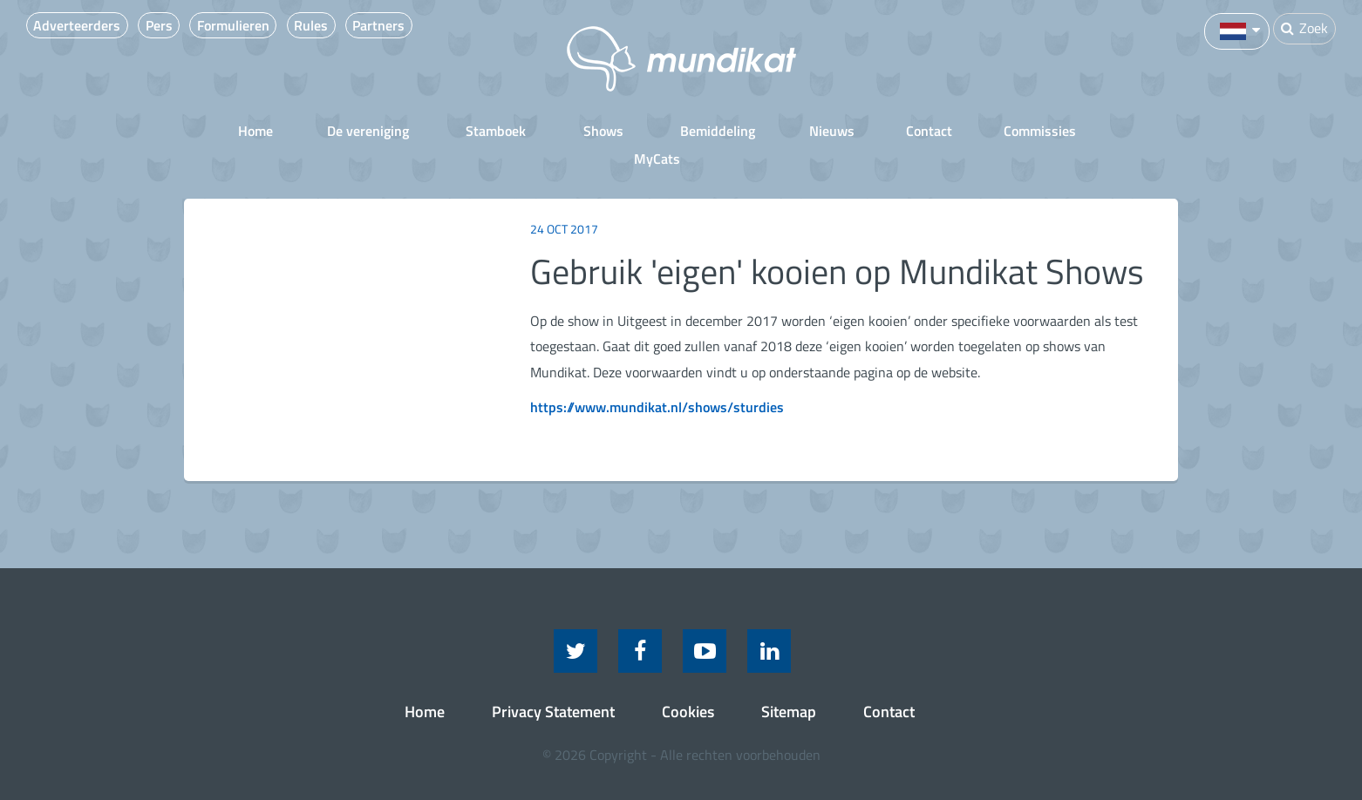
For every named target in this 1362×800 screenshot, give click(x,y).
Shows (552, 129)
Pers (168, 25)
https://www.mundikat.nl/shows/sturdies (657, 377)
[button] (1235, 29)
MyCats (1091, 129)
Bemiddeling (660, 129)
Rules (336, 25)
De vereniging (328, 129)
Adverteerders (79, 25)
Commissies (980, 129)
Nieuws (772, 129)
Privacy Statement (553, 682)
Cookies (688, 682)
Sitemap (788, 682)
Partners (411, 25)
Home (218, 129)
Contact (870, 129)
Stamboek (450, 129)
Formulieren (251, 25)
